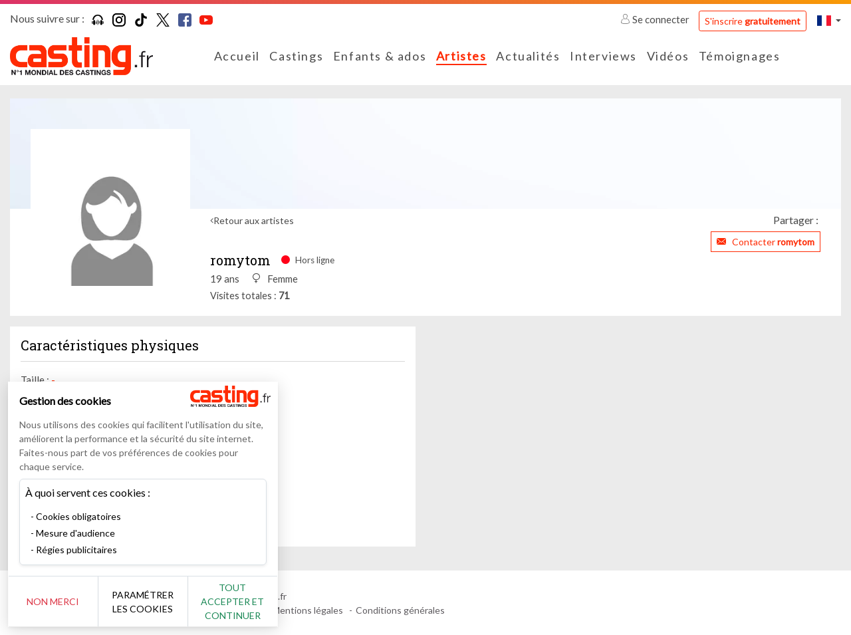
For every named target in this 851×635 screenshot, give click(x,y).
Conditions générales (400, 610)
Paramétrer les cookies (148, 601)
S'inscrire (752, 21)
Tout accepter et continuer (240, 601)
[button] (829, 20)
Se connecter (655, 19)
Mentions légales (307, 610)
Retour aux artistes (253, 220)
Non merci (55, 601)
